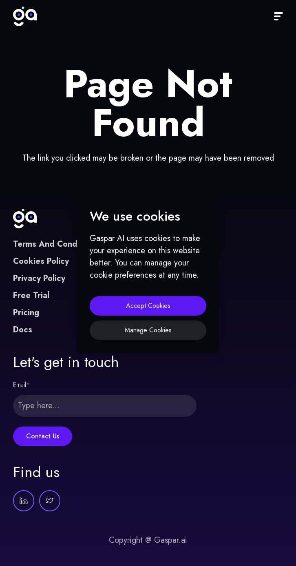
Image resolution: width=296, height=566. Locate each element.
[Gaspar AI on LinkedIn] (23, 500)
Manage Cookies (148, 330)
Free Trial (31, 295)
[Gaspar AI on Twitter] (49, 500)
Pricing (26, 312)
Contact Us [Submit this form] (42, 436)
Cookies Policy (41, 261)
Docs (22, 330)
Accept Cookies (148, 305)
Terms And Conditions (55, 244)
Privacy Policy (39, 278)
